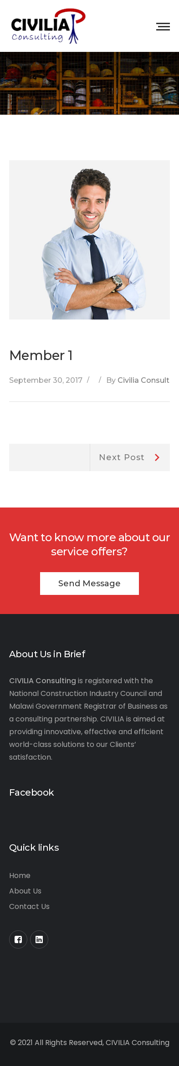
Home (20, 875)
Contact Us (29, 906)
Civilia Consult (143, 380)
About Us (25, 891)
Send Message (89, 584)
